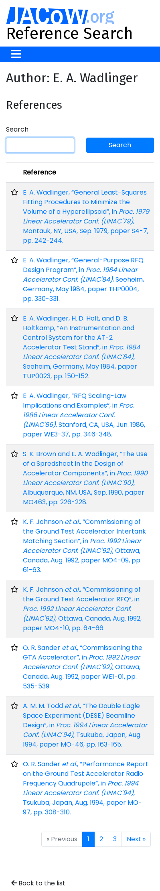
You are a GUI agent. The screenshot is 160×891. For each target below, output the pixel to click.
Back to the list (38, 883)
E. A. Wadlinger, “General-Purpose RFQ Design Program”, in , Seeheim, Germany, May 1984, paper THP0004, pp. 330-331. (83, 279)
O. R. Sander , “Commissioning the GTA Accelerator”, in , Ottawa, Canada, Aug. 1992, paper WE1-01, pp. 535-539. (82, 667)
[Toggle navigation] (16, 54)
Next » (136, 839)
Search (17, 129)
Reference (39, 172)
